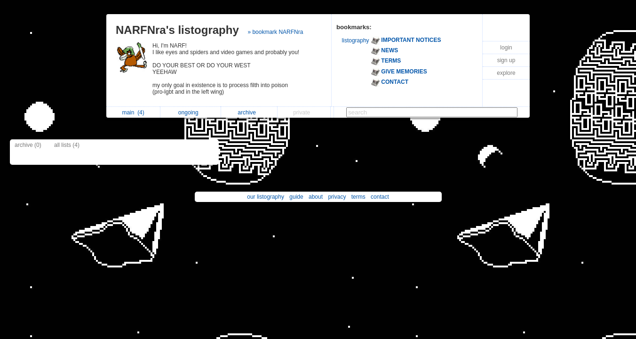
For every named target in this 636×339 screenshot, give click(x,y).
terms (358, 197)
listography (355, 40)
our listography (265, 197)
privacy (337, 197)
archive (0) (28, 145)
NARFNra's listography (177, 30)
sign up (506, 60)
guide (296, 197)
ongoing (190, 112)
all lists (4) (67, 145)
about (316, 197)
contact (380, 197)
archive (249, 112)
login (506, 47)
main (133, 112)
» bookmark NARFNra (275, 32)
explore (506, 73)
